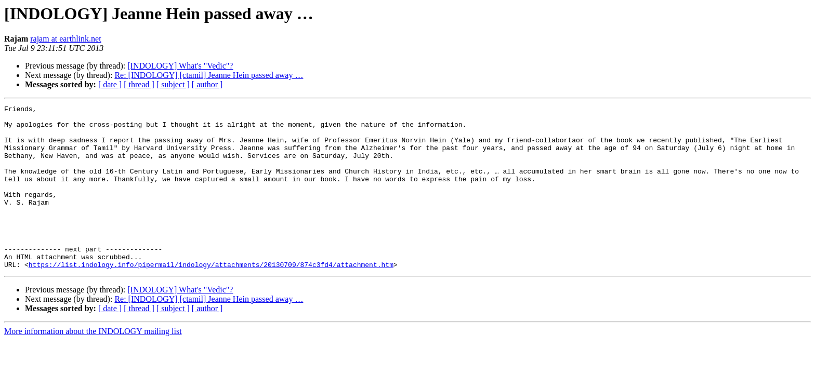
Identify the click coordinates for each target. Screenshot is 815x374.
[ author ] (207, 84)
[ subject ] (173, 84)
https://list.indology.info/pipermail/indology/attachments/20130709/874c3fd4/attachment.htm (211, 297)
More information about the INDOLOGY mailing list (93, 363)
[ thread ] (139, 84)
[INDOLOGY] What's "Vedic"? (180, 65)
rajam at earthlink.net (65, 38)
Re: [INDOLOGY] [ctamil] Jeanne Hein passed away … (208, 75)
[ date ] (110, 84)
